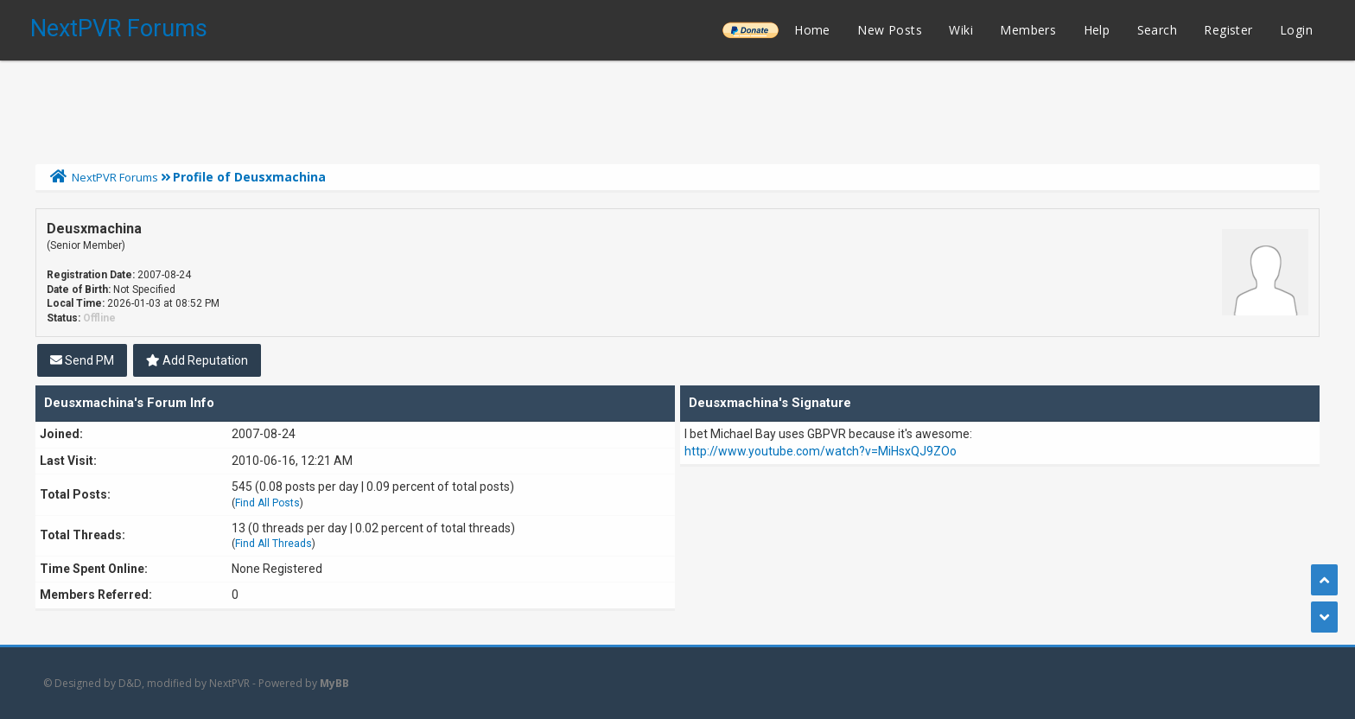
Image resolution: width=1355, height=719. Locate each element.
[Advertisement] (677, 108)
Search (1157, 30)
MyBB (334, 683)
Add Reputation (197, 360)
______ (750, 30)
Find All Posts (267, 503)
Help (1097, 30)
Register (1228, 30)
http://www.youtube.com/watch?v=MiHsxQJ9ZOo (820, 451)
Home (812, 30)
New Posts (889, 30)
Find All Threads (273, 544)
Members (1028, 30)
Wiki (961, 30)
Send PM (82, 360)
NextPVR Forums (118, 28)
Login (1296, 30)
